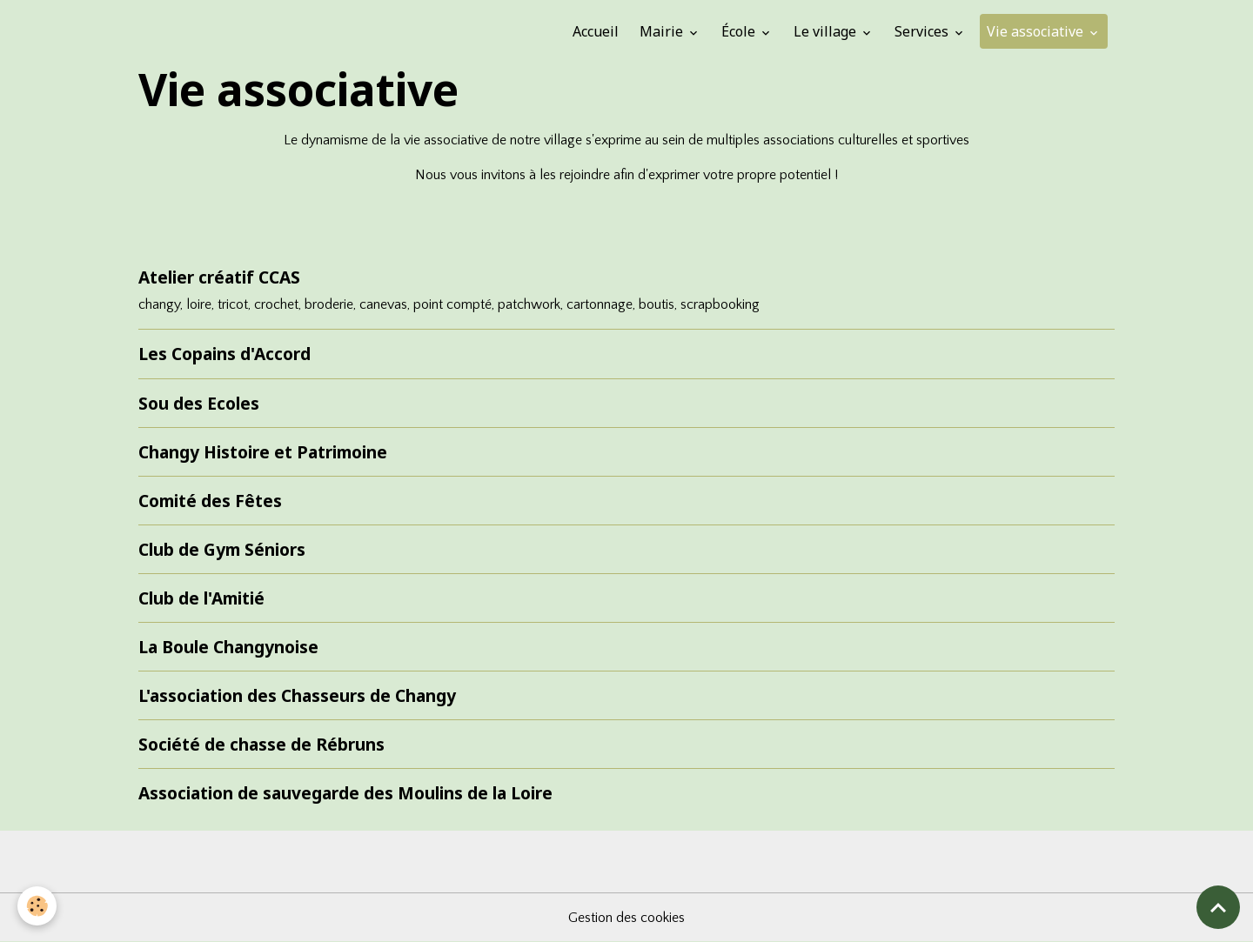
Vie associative (1037, 31)
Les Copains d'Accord (224, 353)
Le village (827, 31)
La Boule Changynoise (228, 646)
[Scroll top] (1218, 907)
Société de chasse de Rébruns (261, 744)
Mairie (663, 31)
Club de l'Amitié (201, 598)
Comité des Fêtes (210, 500)
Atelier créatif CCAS (219, 277)
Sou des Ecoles (198, 403)
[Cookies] (37, 905)
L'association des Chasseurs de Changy (297, 695)
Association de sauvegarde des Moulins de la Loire (345, 793)
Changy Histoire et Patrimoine (262, 452)
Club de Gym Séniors (221, 549)
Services (923, 31)
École (740, 31)
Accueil (596, 31)
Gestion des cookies (626, 917)
